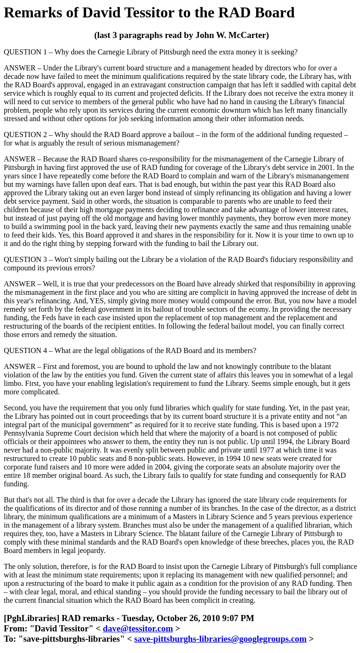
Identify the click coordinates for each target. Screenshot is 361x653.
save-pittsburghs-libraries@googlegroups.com (220, 639)
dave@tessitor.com (138, 628)
